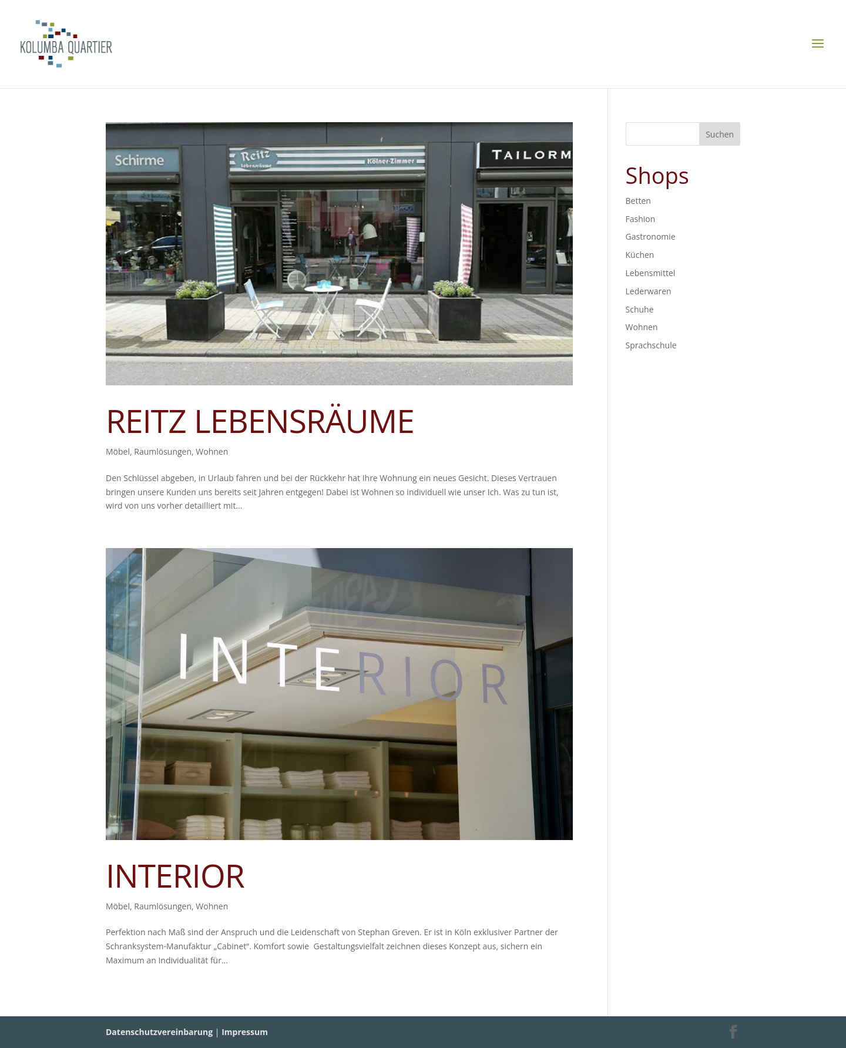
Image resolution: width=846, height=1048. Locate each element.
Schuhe (640, 309)
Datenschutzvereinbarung (159, 1031)
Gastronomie (651, 236)
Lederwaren (649, 291)
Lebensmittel (651, 272)
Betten (638, 200)
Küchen (640, 254)
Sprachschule (651, 345)
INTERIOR (175, 875)
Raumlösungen (163, 451)
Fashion (641, 218)
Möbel (118, 451)
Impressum (244, 1031)
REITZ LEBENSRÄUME (260, 420)
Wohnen (212, 451)
